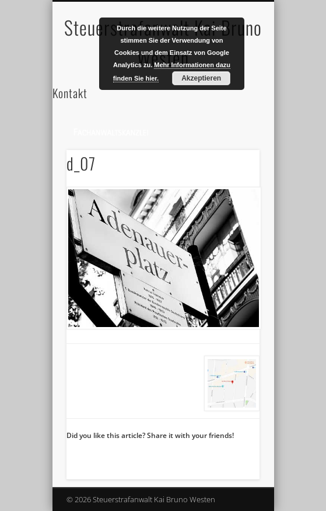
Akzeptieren (201, 78)
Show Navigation (231, 104)
